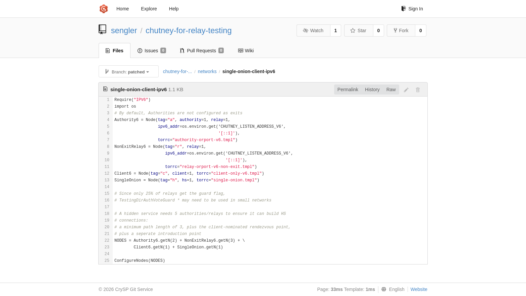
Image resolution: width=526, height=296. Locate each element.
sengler (124, 30)
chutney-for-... (177, 71)
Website (419, 289)
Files (114, 50)
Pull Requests (202, 51)
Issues (152, 51)
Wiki (246, 50)
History (372, 89)
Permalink (347, 89)
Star (358, 30)
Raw (391, 89)
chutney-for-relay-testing (189, 30)
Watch (313, 30)
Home (122, 8)
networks (207, 71)
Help (174, 8)
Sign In (412, 8)
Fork (401, 30)
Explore (149, 8)
